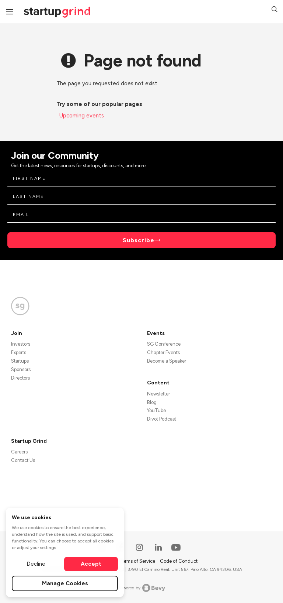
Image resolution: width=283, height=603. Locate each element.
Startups (20, 361)
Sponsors (21, 369)
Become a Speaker (166, 361)
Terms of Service (137, 561)
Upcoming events (81, 115)
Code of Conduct (179, 561)
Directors (20, 378)
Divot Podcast (161, 419)
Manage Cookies (65, 583)
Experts (18, 352)
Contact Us (23, 460)
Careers (19, 452)
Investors (20, 344)
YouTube (156, 410)
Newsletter (158, 394)
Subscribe (138, 240)
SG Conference (164, 344)
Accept (91, 564)
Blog (152, 402)
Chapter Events (163, 352)
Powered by (141, 588)
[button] (274, 10)
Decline (36, 564)
